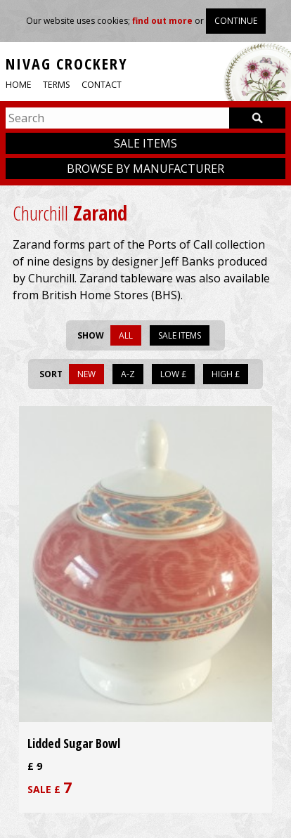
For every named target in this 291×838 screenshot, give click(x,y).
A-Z (128, 374)
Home (19, 85)
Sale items (145, 143)
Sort (51, 374)
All (126, 335)
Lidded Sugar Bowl (73, 743)
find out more (162, 21)
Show (90, 335)
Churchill (40, 212)
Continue (235, 21)
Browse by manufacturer (145, 168)
